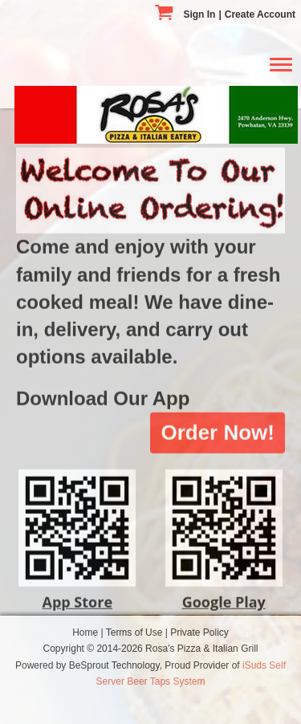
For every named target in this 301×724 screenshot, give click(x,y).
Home (86, 632)
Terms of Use (135, 632)
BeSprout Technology (114, 665)
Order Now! (218, 427)
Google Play (224, 596)
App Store (77, 596)
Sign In (199, 14)
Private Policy (199, 632)
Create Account (260, 14)
